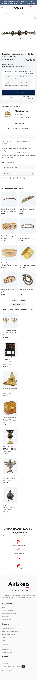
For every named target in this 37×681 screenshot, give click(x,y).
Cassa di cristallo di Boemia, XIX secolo (9, 419)
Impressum (5, 616)
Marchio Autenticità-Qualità (10, 631)
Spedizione (18, 173)
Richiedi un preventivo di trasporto (16, 86)
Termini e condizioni (8, 610)
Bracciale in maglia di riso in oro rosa (8, 237)
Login (3, 640)
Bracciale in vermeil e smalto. (26, 210)
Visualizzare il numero (23, 117)
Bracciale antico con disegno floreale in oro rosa (9, 264)
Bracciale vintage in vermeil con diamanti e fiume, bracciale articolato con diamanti (27, 291)
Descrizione (18, 137)
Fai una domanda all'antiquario (26, 97)
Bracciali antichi (18, 304)
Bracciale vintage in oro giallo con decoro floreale (9, 291)
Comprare (18, 92)
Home (3, 607)
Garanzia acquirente (8, 628)
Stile (3, 66)
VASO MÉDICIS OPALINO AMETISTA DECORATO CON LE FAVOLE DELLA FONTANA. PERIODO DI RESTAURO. (10, 448)
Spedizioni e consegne (8, 634)
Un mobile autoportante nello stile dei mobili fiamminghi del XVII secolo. (9, 361)
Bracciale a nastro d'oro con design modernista (27, 264)
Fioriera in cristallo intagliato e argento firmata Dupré (9, 477)
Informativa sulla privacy (9, 613)
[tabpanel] (18, 174)
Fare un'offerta (10, 97)
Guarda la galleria (18, 123)
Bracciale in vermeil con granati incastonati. (9, 210)
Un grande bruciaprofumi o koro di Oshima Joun (10, 506)
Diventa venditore (7, 649)
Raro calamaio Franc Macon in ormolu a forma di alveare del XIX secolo (10, 390)
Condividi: (5, 178)
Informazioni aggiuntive (18, 167)
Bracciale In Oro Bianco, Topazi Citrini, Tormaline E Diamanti (27, 237)
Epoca (4, 64)
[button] (34, 34)
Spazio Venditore (7, 652)
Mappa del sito (6, 619)
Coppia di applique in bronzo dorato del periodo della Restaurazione (10, 332)
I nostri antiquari (7, 637)
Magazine (4, 661)
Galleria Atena (7, 335)
